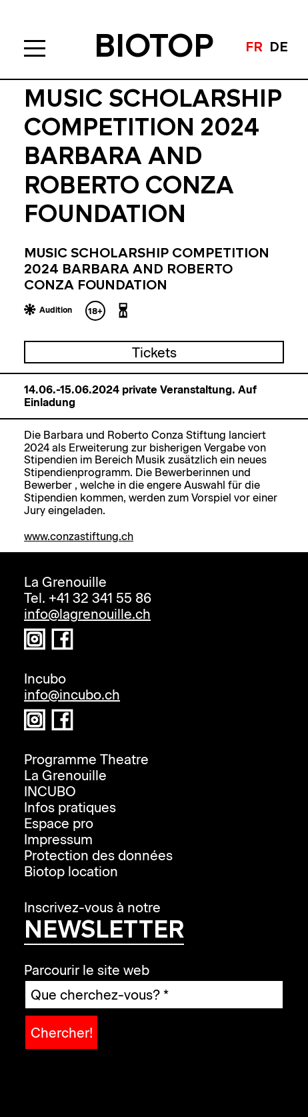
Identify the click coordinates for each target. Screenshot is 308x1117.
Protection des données (98, 855)
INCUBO (50, 791)
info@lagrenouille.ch (87, 614)
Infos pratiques (70, 807)
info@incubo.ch (72, 694)
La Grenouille (65, 775)
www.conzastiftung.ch (78, 536)
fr (254, 48)
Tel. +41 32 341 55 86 (87, 598)
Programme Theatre (86, 759)
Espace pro (58, 823)
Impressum (58, 839)
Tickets (154, 352)
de (278, 48)
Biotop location (71, 871)
